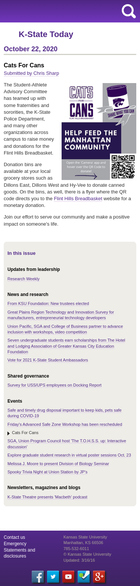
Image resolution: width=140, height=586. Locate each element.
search (128, 11)
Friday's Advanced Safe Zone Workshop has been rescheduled (64, 424)
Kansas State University (68, 11)
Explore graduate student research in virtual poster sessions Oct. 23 (69, 455)
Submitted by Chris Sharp (31, 73)
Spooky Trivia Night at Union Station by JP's (47, 472)
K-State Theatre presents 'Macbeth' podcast (47, 497)
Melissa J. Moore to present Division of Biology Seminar (58, 463)
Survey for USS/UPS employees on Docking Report (54, 385)
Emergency (15, 543)
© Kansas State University (87, 554)
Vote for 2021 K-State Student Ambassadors (47, 360)
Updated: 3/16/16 (79, 560)
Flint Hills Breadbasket (78, 198)
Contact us (14, 537)
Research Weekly (23, 279)
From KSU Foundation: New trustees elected (48, 303)
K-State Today (46, 34)
